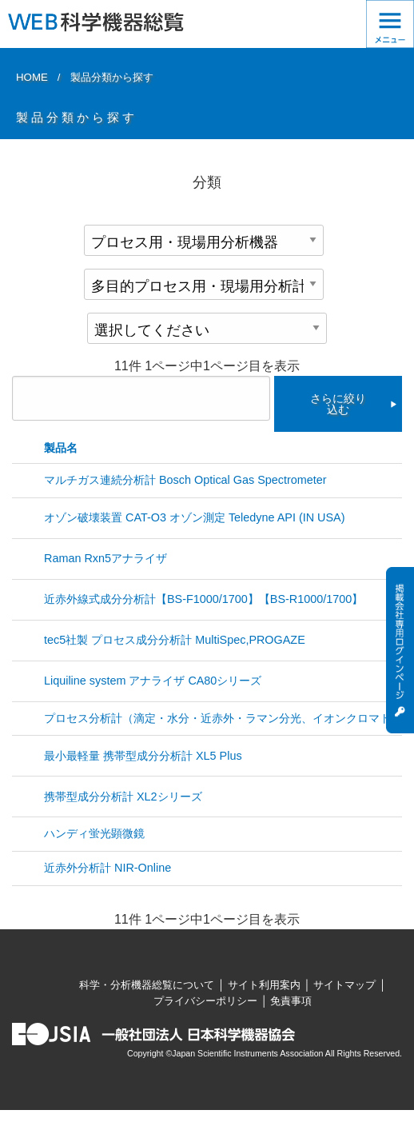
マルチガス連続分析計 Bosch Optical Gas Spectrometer (185, 479)
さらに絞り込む (338, 404)
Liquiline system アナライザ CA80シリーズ (152, 680)
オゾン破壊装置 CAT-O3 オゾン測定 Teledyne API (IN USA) (194, 517)
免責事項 (291, 1001)
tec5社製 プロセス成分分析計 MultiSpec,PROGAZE (174, 639)
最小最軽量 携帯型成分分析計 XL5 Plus (143, 755)
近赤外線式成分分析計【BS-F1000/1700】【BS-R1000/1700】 (203, 599)
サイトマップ (344, 985)
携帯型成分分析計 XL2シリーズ (123, 796)
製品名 (61, 447)
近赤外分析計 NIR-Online (107, 867)
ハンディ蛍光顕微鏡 (94, 833)
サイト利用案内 (264, 985)
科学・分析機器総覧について (146, 985)
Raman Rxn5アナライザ (105, 558)
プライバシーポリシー (205, 1001)
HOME (32, 77)
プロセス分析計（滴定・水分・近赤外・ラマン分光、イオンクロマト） (223, 718)
